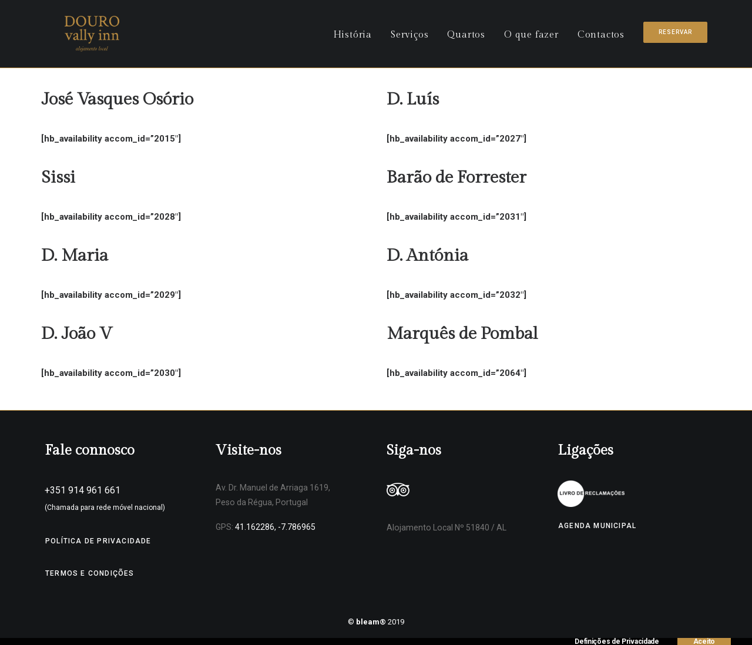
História (352, 39)
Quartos (466, 39)
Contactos (601, 39)
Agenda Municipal (597, 526)
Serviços (409, 39)
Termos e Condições (90, 573)
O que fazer (531, 39)
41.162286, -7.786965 (275, 527)
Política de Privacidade (98, 541)
